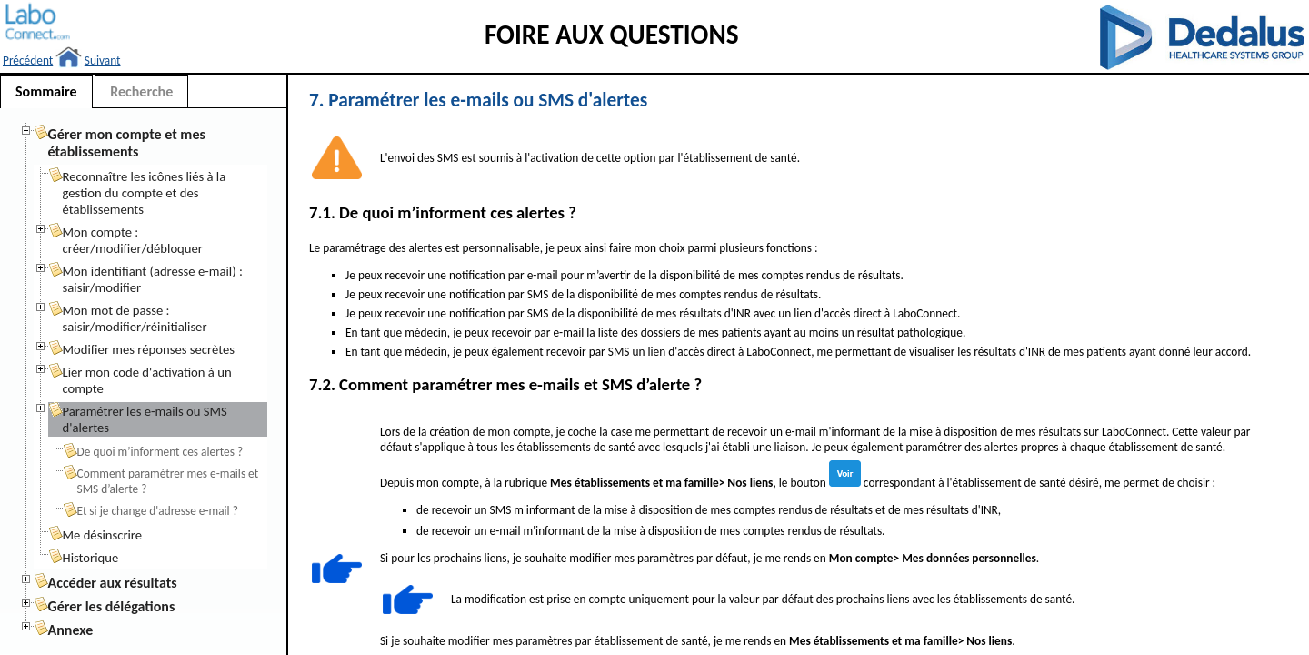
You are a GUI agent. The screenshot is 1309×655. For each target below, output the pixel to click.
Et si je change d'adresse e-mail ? (157, 511)
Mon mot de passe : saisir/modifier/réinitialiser (135, 318)
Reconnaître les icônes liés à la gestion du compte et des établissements (144, 192)
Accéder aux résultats (112, 582)
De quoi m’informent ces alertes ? (160, 451)
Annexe (71, 630)
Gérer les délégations (111, 606)
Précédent (28, 60)
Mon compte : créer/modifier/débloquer (133, 240)
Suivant (103, 60)
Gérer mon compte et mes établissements (126, 143)
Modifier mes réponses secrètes (149, 349)
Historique (91, 557)
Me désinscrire (103, 535)
